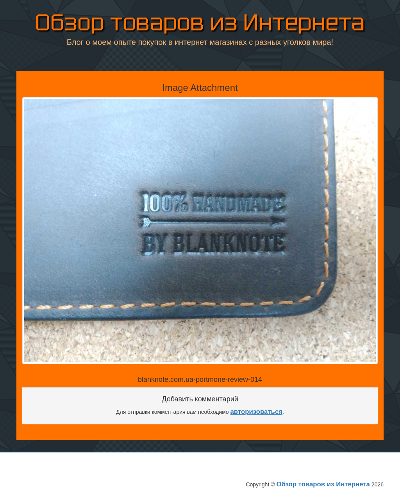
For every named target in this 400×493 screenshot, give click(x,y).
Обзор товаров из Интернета (200, 23)
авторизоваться (256, 411)
